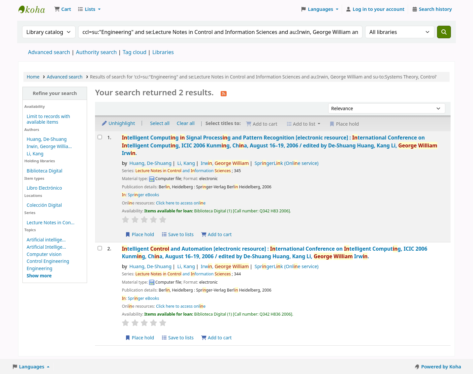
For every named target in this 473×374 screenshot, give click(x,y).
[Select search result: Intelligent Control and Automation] (100, 248)
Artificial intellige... (46, 239)
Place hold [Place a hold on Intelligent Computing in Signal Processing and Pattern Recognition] (139, 234)
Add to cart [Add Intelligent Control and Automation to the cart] (216, 337)
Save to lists (177, 234)
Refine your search (55, 93)
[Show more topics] (39, 275)
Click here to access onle (180, 203)
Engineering (39, 268)
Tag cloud (134, 52)
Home (33, 77)
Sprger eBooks (143, 195)
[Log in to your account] (375, 9)
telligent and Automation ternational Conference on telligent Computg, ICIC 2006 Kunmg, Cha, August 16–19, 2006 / (274, 252)
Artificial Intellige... (46, 247)
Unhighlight (118, 123)
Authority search (96, 52)
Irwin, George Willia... (49, 146)
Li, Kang (35, 153)
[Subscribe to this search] (224, 93)
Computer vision (44, 254)
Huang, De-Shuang (47, 139)
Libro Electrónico (44, 188)
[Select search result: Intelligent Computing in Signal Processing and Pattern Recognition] (100, 137)
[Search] (444, 32)
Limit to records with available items (48, 119)
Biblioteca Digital (44, 171)
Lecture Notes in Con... (51, 222)
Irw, (225, 163)
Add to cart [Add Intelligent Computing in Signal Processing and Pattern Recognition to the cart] (216, 234)
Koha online (34, 9)
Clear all (186, 123)
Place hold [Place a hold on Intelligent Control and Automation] (139, 337)
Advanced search (49, 52)
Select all (160, 123)
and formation (183, 170)
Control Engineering (48, 261)
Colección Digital (44, 205)
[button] (62, 9)
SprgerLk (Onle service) (287, 163)
